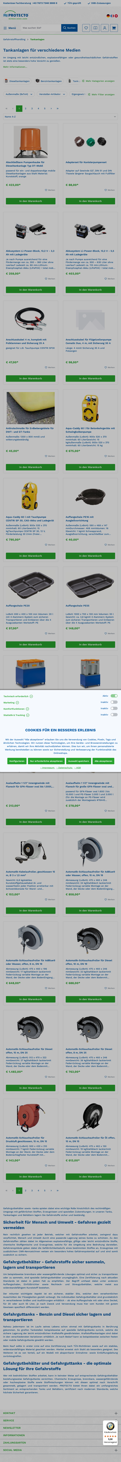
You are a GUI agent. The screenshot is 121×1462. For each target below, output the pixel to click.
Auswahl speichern (78, 761)
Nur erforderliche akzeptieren (46, 761)
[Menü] (116, 1422)
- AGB (77, 767)
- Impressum (47, 767)
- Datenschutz (64, 767)
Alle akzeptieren (103, 761)
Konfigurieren (16, 761)
